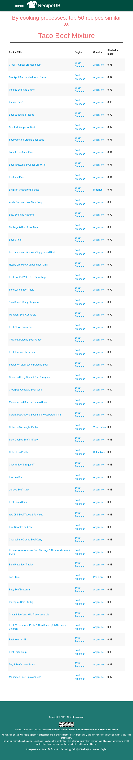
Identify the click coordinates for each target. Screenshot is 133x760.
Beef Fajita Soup (17, 652)
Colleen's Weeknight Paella (23, 427)
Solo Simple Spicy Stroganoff (24, 302)
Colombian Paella (18, 452)
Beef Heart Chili (17, 639)
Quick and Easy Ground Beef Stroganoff (30, 377)
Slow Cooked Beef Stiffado (23, 439)
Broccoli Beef (16, 477)
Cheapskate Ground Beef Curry (25, 539)
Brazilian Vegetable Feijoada (24, 189)
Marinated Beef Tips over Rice (25, 677)
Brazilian (98, 189)
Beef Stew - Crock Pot (20, 327)
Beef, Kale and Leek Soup (22, 352)
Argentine (98, 64)
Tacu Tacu (14, 577)
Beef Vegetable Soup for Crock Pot (27, 164)
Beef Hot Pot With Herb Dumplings (27, 277)
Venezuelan (99, 427)
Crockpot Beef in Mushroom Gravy (27, 77)
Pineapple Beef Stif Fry (21, 602)
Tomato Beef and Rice (21, 152)
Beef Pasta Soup (18, 502)
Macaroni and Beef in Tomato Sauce (28, 402)
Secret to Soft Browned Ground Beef (28, 364)
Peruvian (98, 577)
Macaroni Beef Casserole (22, 314)
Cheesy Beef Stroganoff (21, 464)
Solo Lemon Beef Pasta (21, 289)
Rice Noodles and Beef (21, 527)
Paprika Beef (16, 102)
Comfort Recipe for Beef (22, 127)
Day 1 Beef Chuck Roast (22, 664)
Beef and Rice (16, 177)
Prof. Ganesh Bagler (97, 749)
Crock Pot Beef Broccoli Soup (25, 64)
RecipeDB (43, 5)
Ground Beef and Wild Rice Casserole (29, 614)
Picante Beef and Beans (22, 89)
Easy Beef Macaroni (19, 589)
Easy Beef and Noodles (21, 214)
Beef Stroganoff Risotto (21, 114)
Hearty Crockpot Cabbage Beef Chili (28, 264)
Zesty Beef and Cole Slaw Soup (25, 202)
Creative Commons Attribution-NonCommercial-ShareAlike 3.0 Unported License (80, 729)
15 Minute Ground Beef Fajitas (25, 339)
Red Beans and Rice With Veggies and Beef (32, 252)
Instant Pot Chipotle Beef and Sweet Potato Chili (35, 414)
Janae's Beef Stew (19, 489)
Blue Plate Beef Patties (21, 564)
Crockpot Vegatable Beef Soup (25, 389)
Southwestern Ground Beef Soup (26, 139)
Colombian (99, 452)
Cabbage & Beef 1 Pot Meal (23, 227)
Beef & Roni (15, 239)
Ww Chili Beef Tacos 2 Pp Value (26, 514)
